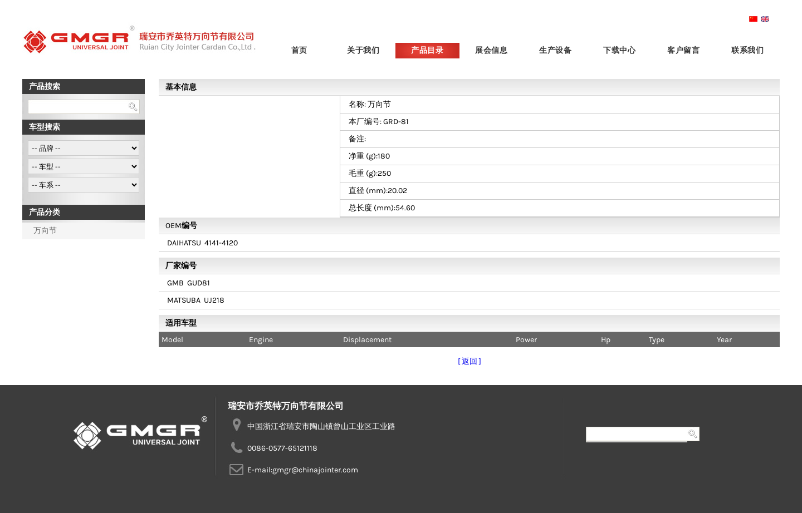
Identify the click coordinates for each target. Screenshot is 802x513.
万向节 (45, 230)
